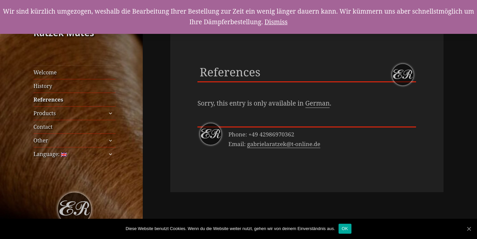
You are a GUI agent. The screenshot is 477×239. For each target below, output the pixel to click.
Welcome (45, 72)
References (48, 99)
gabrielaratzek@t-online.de (283, 144)
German (317, 103)
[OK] (468, 228)
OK (345, 228)
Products (44, 113)
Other (40, 140)
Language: (50, 154)
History (42, 86)
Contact (43, 126)
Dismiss (276, 22)
